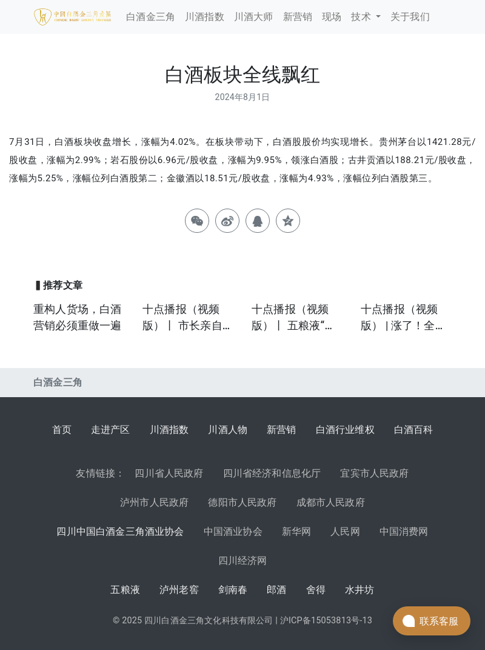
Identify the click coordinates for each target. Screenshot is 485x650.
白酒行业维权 (345, 429)
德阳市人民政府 (242, 502)
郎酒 (276, 589)
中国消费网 (404, 531)
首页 (62, 429)
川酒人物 (227, 429)
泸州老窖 (179, 589)
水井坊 (360, 589)
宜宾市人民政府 (374, 473)
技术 (362, 16)
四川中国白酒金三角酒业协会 (120, 531)
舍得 (316, 589)
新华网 (297, 531)
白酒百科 (413, 429)
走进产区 (110, 429)
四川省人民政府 (169, 473)
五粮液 (125, 589)
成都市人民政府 (330, 502)
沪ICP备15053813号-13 (326, 620)
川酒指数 (169, 429)
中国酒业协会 (233, 531)
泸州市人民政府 (154, 502)
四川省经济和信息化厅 (272, 473)
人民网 (345, 531)
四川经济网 (242, 560)
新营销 (281, 429)
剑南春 (233, 589)
